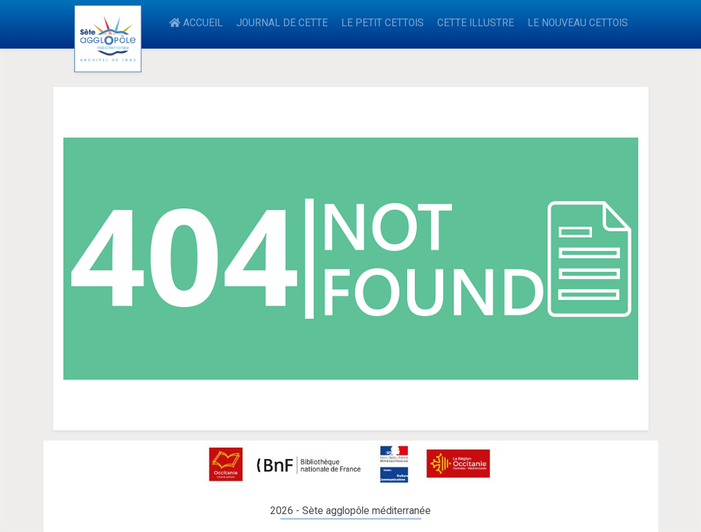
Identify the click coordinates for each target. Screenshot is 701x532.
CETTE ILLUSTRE (475, 23)
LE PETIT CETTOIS (382, 23)
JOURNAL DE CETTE (282, 23)
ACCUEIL (196, 23)
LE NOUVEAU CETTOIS (578, 23)
